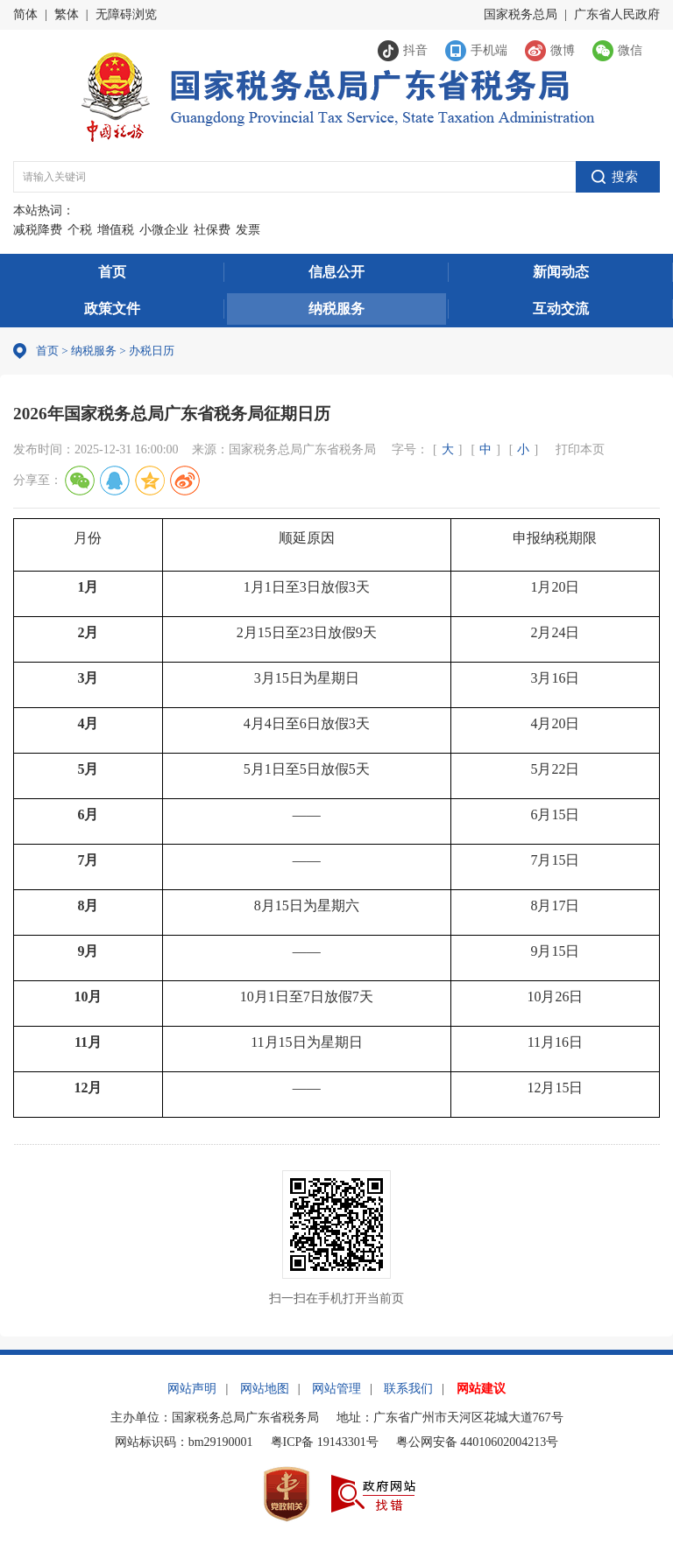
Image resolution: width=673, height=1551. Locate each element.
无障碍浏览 (126, 14)
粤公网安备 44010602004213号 (477, 1442)
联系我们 (408, 1388)
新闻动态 (561, 271)
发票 (248, 229)
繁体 (66, 14)
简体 (25, 14)
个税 (79, 229)
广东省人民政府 (617, 14)
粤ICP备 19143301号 (325, 1442)
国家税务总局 (520, 14)
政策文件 (112, 308)
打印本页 (580, 449)
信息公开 (336, 271)
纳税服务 (336, 308)
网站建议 (481, 1388)
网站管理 (336, 1388)
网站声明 (191, 1388)
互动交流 (561, 308)
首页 (112, 271)
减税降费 (37, 229)
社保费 (212, 229)
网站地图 (264, 1388)
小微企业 (163, 229)
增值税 (115, 229)
